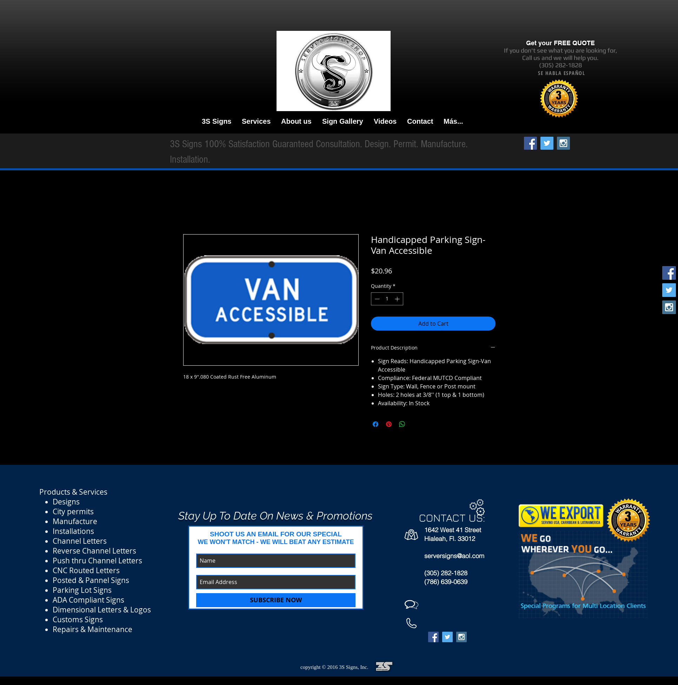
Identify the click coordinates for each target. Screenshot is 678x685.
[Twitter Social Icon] (546, 143)
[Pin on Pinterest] (389, 424)
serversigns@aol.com (454, 556)
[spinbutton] (387, 299)
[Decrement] (376, 299)
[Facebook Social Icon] (530, 143)
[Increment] (397, 299)
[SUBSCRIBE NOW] (275, 600)
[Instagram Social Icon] (563, 143)
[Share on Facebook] (375, 424)
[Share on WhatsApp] (402, 424)
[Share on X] (415, 424)
